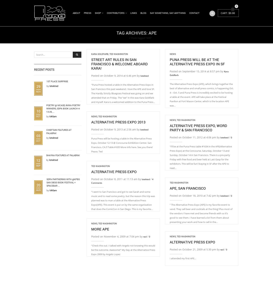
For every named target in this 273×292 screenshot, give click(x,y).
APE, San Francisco (188, 188)
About (76, 13)
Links (133, 13)
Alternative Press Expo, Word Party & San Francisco (198, 127)
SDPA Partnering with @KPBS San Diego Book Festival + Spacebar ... (63, 182)
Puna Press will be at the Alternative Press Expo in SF (197, 61)
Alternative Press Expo (114, 171)
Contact (194, 13)
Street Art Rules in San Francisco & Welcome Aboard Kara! (119, 64)
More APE (100, 229)
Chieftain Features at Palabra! (58, 131)
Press (87, 13)
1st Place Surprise (57, 81)
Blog (143, 13)
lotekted (144, 75)
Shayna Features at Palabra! (63, 155)
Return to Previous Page (225, 35)
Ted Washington (118, 54)
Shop (98, 13)
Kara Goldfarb (99, 54)
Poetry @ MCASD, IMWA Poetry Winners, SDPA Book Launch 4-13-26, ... (63, 108)
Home (125, 38)
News (173, 54)
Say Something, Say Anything (168, 13)
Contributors (115, 13)
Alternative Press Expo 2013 (118, 122)
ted (145, 236)
